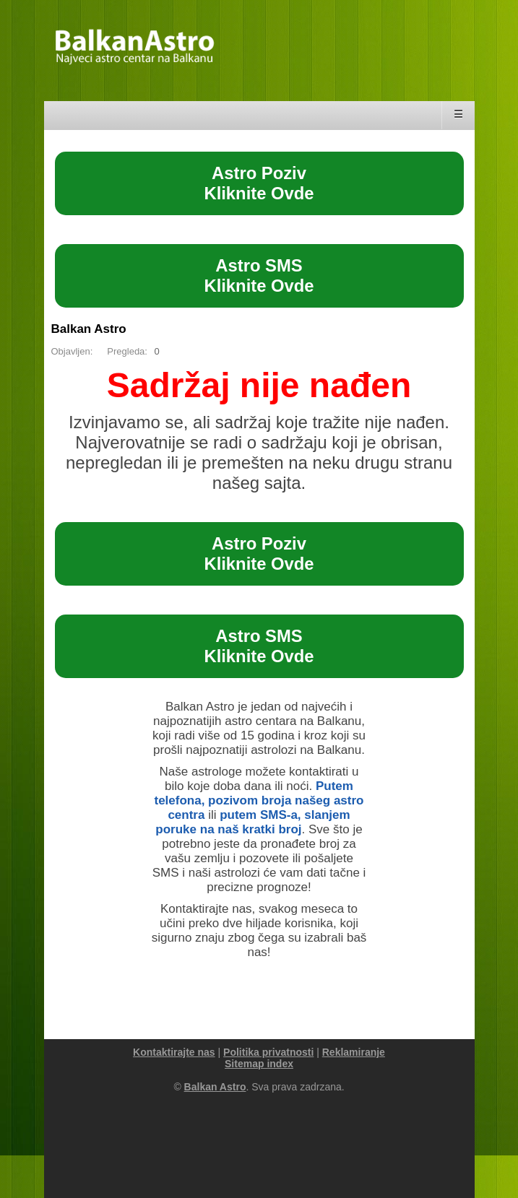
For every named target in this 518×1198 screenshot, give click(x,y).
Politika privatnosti (268, 1052)
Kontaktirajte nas (174, 1052)
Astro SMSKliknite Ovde (259, 275)
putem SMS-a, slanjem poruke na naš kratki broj (252, 822)
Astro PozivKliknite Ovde (259, 183)
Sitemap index (259, 1063)
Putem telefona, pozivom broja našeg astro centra (258, 800)
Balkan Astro (88, 329)
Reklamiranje (353, 1052)
